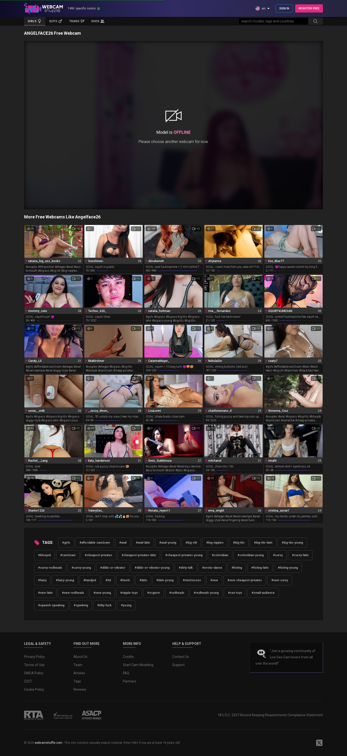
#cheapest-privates (98, 555)
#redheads (176, 592)
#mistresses (192, 580)
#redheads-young (206, 592)
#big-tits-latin (263, 542)
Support (178, 665)
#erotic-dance (212, 567)
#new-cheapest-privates (244, 580)
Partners (129, 681)
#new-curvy (279, 580)
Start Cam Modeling (138, 665)
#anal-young (167, 542)
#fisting (237, 567)
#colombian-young (251, 555)
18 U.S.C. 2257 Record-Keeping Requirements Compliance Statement (270, 715)
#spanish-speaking (51, 605)
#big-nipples (215, 542)
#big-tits (239, 542)
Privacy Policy (34, 656)
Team (77, 665)
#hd (108, 580)
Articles (79, 673)
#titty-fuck (104, 605)
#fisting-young (288, 567)
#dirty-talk (186, 567)
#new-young (102, 592)
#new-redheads (73, 592)
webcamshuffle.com (48, 742)
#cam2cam (67, 555)
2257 (28, 681)
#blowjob (44, 555)
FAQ (126, 673)
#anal (123, 542)
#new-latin (45, 592)
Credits (128, 656)
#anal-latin (143, 542)
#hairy (42, 580)
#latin (143, 580)
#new (214, 580)
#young (126, 605)
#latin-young (165, 580)
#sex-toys (235, 592)
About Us (80, 656)
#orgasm (153, 592)
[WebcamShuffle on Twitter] (319, 742)
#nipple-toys (129, 592)
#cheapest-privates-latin (139, 555)
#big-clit (191, 542)
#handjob (89, 580)
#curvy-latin (300, 555)
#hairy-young (65, 580)
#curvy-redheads (50, 567)
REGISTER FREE (309, 8)
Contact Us (180, 656)
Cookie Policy (34, 689)
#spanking (81, 605)
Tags (77, 681)
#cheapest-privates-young (183, 555)
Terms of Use (34, 665)
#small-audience (263, 592)
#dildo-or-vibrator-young (152, 567)
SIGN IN (284, 8)
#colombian (220, 555)
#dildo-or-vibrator (112, 567)
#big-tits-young (292, 542)
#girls (66, 542)
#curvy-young (81, 567)
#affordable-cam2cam (95, 542)
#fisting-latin (259, 567)
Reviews (79, 689)
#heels (125, 580)
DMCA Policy (33, 673)
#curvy (278, 555)
